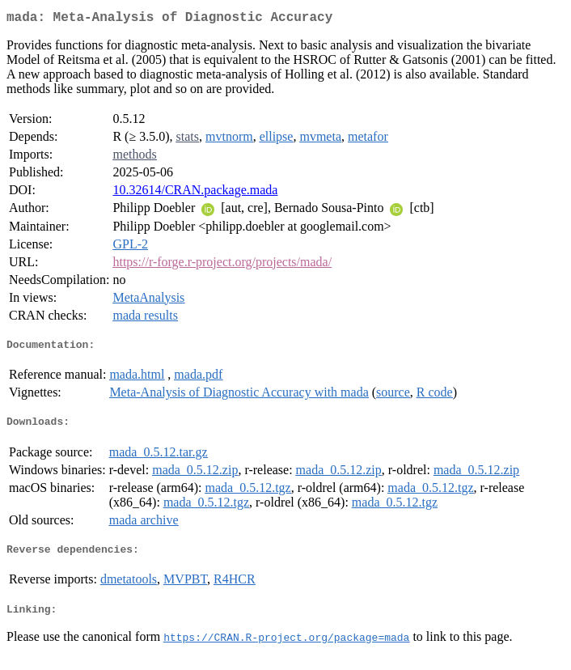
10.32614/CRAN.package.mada (194, 193)
